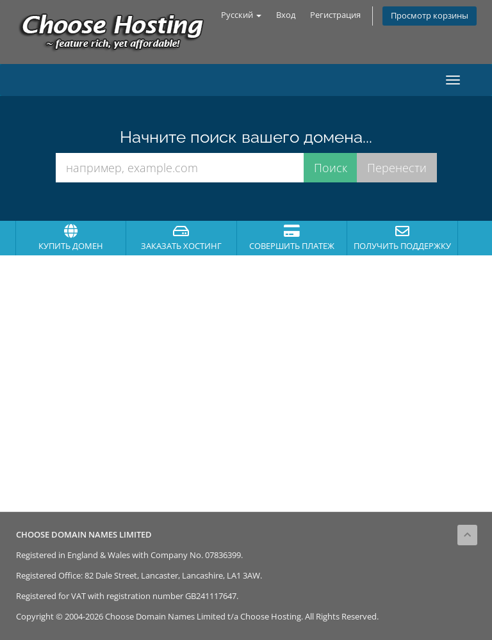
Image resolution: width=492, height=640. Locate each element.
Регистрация (335, 15)
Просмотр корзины (429, 15)
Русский (241, 15)
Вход (285, 15)
